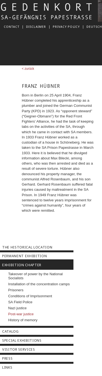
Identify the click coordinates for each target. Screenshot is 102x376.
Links (7, 367)
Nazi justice (17, 308)
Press (7, 358)
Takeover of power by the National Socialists (35, 276)
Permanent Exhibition (24, 256)
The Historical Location (27, 247)
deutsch (94, 27)
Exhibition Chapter (21, 265)
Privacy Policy (66, 27)
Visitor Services (18, 349)
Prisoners (15, 290)
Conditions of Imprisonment (30, 296)
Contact (11, 27)
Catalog (10, 331)
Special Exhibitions (22, 340)
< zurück (28, 69)
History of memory (23, 320)
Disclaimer (36, 27)
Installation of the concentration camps (39, 284)
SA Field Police (20, 302)
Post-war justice (21, 314)
